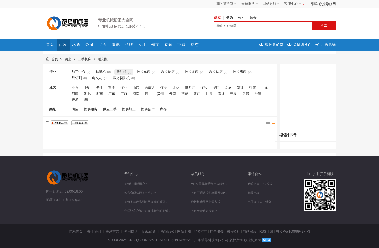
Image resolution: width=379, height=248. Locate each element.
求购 (230, 17)
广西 (123, 94)
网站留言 (249, 231)
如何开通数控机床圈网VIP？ (209, 193)
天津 (99, 88)
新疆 (245, 94)
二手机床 (84, 59)
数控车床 (143, 72)
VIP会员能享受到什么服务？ (209, 184)
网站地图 (184, 231)
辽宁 (163, 88)
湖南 (99, 94)
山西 (136, 88)
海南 (136, 94)
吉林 (176, 88)
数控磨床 (239, 72)
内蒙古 (150, 88)
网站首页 (76, 231)
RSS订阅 (266, 231)
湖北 (87, 94)
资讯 (116, 45)
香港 (75, 99)
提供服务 (90, 109)
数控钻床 (216, 72)
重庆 (111, 88)
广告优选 (328, 45)
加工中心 (78, 72)
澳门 (87, 99)
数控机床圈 (252, 240)
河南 (75, 94)
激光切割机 (121, 78)
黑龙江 (190, 88)
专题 (168, 45)
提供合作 (148, 109)
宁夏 (233, 94)
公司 (242, 17)
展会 (254, 17)
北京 (75, 88)
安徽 (228, 88)
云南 (172, 94)
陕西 (197, 94)
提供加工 (129, 109)
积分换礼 (233, 231)
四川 (148, 94)
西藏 (184, 94)
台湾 (257, 94)
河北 (123, 88)
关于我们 (94, 231)
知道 (155, 45)
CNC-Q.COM (138, 240)
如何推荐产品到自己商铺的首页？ (146, 202)
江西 (252, 88)
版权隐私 (167, 231)
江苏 (203, 88)
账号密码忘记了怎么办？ (140, 193)
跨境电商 (254, 193)
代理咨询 (254, 184)
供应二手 (110, 109)
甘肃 (209, 94)
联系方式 (112, 231)
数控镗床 (191, 72)
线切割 (77, 78)
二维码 (312, 4)
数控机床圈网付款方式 (205, 202)
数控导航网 (327, 4)
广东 (111, 94)
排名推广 (200, 231)
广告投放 (266, 184)
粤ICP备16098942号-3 (293, 231)
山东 (264, 88)
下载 (181, 45)
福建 (240, 88)
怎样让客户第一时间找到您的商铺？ (147, 211)
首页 (50, 45)
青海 (221, 94)
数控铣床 (168, 72)
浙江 (216, 88)
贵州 (160, 94)
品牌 (129, 45)
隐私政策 (149, 231)
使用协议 (131, 231)
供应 (219, 17)
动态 (195, 45)
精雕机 (101, 72)
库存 (163, 109)
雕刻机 (103, 59)
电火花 (97, 78)
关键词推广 (302, 45)
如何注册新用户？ (136, 184)
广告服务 (217, 231)
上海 (87, 88)
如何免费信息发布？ (204, 211)
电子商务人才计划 (259, 202)
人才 (142, 45)
